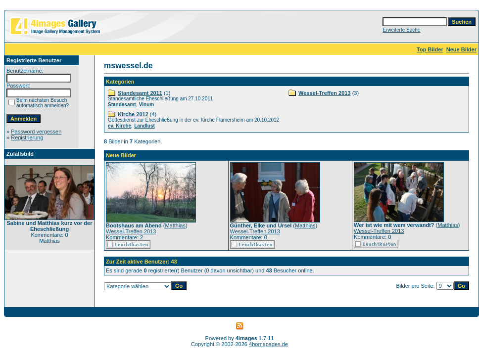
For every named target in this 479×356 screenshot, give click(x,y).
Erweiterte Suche (401, 30)
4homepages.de (268, 344)
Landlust (144, 126)
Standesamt (122, 104)
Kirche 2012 (133, 114)
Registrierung (27, 137)
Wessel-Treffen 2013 (324, 93)
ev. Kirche (119, 126)
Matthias (175, 225)
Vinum (146, 104)
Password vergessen (36, 131)
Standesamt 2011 (140, 93)
